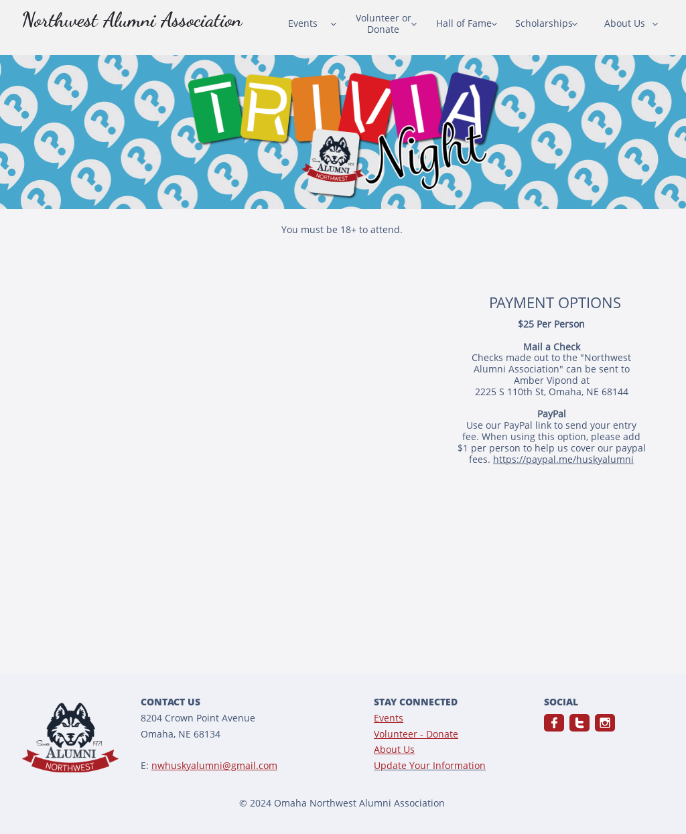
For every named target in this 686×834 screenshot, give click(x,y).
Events (388, 717)
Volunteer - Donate (416, 733)
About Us (394, 749)
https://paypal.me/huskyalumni (563, 459)
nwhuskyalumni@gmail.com (214, 765)
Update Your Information (430, 765)
